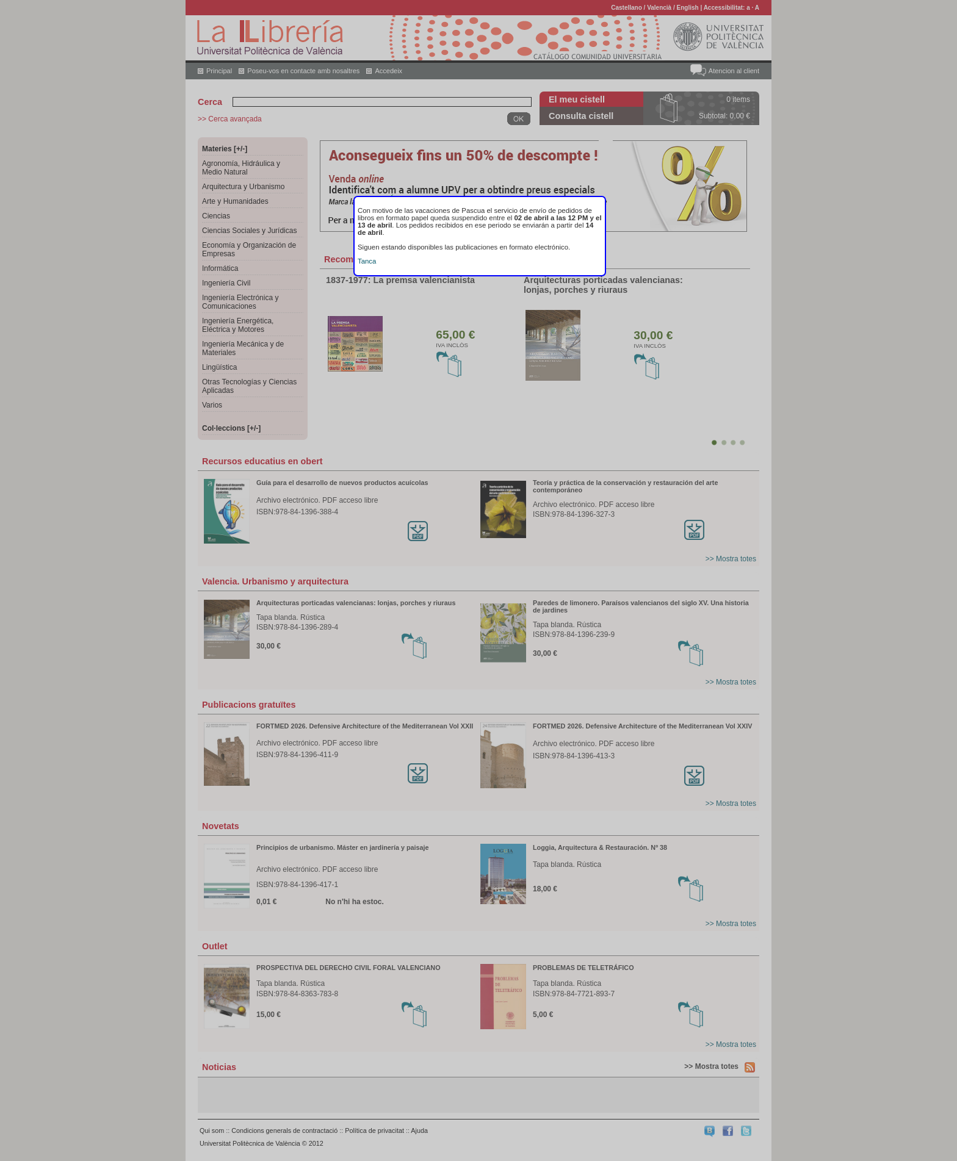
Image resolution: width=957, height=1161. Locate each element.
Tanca (367, 261)
